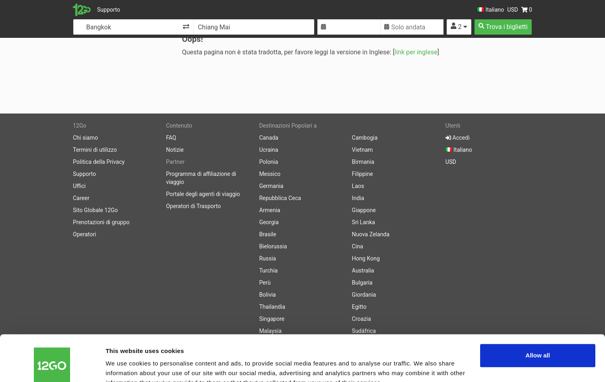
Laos (358, 186)
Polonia (268, 162)
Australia (363, 270)
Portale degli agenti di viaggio (203, 194)
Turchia (268, 270)
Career (81, 198)
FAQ (171, 137)
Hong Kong (366, 258)
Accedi (457, 137)
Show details (124, 366)
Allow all (538, 316)
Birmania (363, 162)
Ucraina (268, 150)
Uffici (79, 186)
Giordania (364, 294)
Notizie (175, 150)
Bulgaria (362, 282)
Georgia (268, 222)
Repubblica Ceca (280, 198)
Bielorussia (273, 246)
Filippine (362, 174)
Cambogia (365, 137)
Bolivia (267, 294)
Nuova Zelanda (371, 234)
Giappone (364, 210)
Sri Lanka (363, 222)
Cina (357, 246)
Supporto (108, 9)
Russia (267, 258)
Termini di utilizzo (95, 150)
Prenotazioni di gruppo (101, 222)
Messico (269, 174)
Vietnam (362, 150)
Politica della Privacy (98, 162)
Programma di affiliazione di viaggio (201, 178)
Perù (265, 282)
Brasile (267, 234)
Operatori (84, 234)
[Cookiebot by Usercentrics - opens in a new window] (52, 366)
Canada (268, 137)
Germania (271, 186)
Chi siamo (85, 137)
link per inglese (416, 52)
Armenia (269, 210)
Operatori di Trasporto (193, 206)
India (358, 198)
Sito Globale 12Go (95, 210)
